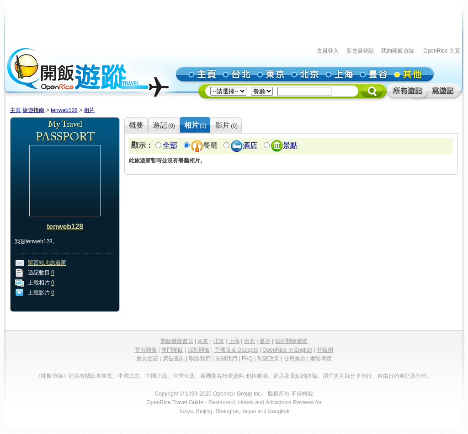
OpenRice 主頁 (441, 51)
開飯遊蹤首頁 (176, 341)
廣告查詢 (174, 358)
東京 (202, 341)
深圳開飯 (199, 350)
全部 (170, 146)
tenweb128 (64, 110)
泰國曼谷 (211, 376)
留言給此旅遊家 (47, 263)
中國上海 (156, 376)
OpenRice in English (287, 350)
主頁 (15, 110)
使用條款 (295, 358)
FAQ (247, 358)
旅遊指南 (33, 110)
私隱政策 (268, 358)
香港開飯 (146, 350)
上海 (234, 341)
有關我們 (226, 358)
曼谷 (265, 341)
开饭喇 (325, 350)
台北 (249, 341)
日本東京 (101, 376)
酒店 (250, 146)
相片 (89, 110)
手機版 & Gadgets (236, 350)
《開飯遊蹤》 (52, 376)
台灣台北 (184, 376)
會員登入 (328, 51)
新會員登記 (360, 51)
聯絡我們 (200, 358)
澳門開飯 (172, 350)
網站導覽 (321, 358)
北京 (218, 341)
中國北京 (129, 376)
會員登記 (147, 358)
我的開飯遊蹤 (397, 51)
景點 (290, 146)
